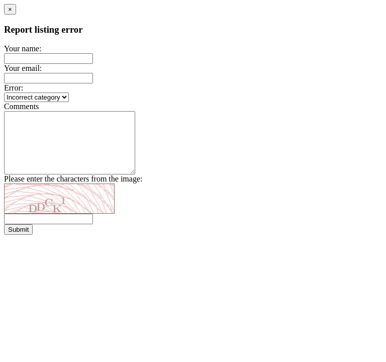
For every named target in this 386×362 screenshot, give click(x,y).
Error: (13, 87)
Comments (21, 106)
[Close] (10, 9)
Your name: (22, 48)
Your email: (23, 68)
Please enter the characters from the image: (73, 191)
